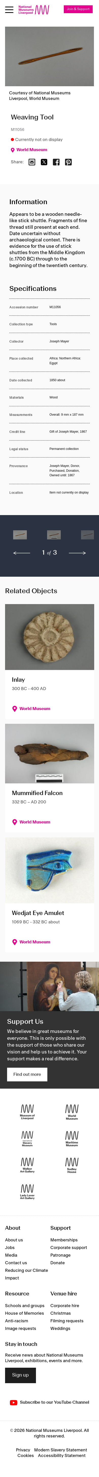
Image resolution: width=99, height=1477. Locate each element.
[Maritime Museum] (72, 1138)
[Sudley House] (72, 1165)
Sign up (20, 1375)
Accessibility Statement (62, 1455)
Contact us (16, 1263)
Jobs (10, 1247)
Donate (57, 1263)
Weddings (60, 1328)
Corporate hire (64, 1306)
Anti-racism (16, 1321)
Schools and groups (25, 1306)
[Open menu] (9, 10)
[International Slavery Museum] (27, 1138)
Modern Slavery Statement (60, 1450)
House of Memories (24, 1313)
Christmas (60, 1313)
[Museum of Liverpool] (27, 1112)
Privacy (23, 1450)
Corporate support (68, 1247)
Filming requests (67, 1321)
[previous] (21, 553)
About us (14, 1240)
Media (11, 1255)
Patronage (60, 1255)
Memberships (64, 1240)
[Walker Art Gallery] (27, 1165)
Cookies (25, 1455)
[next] (77, 553)
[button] (20, 537)
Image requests (20, 1328)
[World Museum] (72, 1112)
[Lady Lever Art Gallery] (27, 1192)
